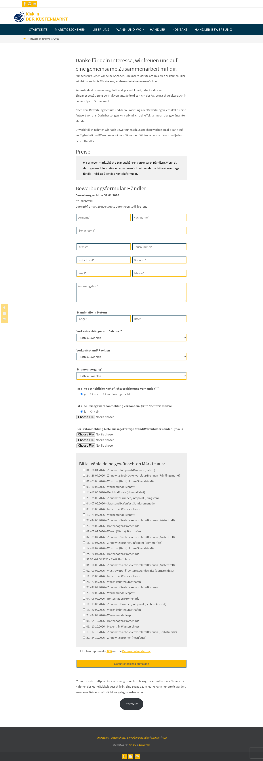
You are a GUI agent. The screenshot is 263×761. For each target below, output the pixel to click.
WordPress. (144, 744)
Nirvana (132, 744)
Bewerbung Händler (138, 737)
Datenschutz (118, 737)
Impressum (102, 737)
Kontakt (155, 737)
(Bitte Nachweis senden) (124, 406)
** (118, 389)
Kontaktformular (126, 174)
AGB (164, 737)
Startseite (131, 704)
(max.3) (130, 429)
